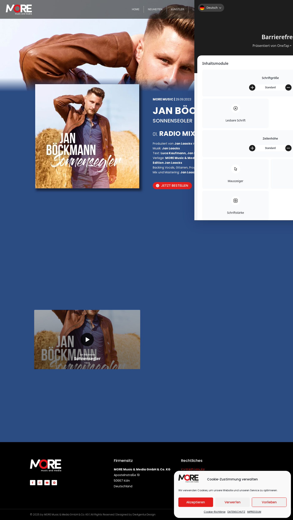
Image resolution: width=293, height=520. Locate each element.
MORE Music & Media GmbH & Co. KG (66, 514)
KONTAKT (277, 9)
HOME (135, 9)
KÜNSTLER (177, 9)
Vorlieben (269, 502)
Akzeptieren (195, 502)
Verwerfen (233, 502)
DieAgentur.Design (144, 514)
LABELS (197, 9)
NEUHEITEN (155, 9)
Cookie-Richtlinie (214, 512)
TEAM (259, 9)
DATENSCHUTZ (236, 512)
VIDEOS (242, 9)
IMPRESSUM (254, 512)
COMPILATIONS (220, 9)
